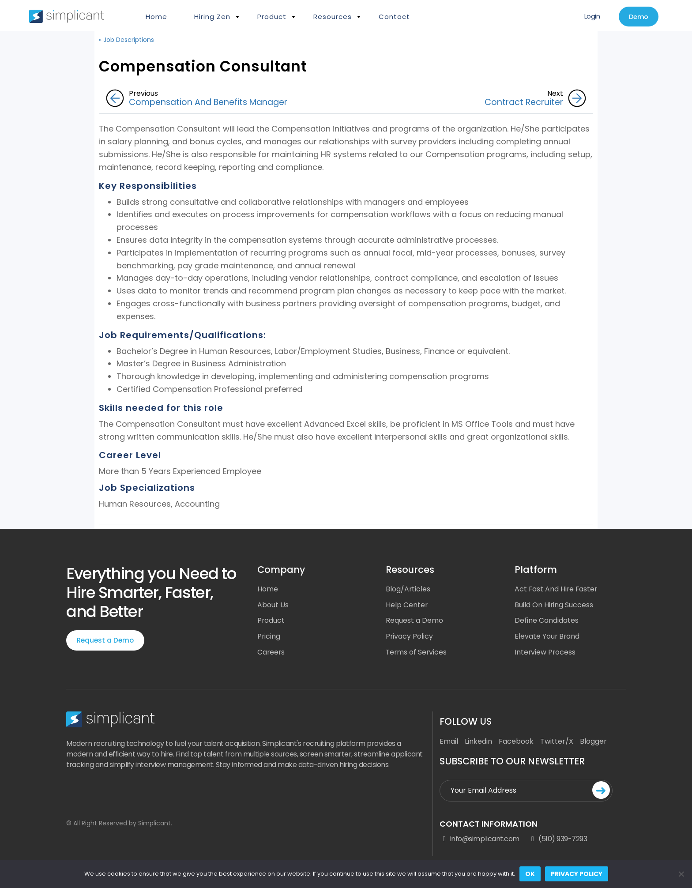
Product (271, 16)
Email (449, 742)
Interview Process (545, 653)
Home (156, 16)
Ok (530, 873)
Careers (271, 653)
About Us (273, 605)
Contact (394, 16)
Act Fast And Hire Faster (557, 589)
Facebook (516, 742)
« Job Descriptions (126, 39)
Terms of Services (417, 653)
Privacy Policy (409, 637)
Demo (637, 17)
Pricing (269, 637)
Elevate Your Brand (547, 637)
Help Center (407, 605)
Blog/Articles (408, 589)
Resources (332, 16)
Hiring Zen (212, 16)
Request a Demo (105, 640)
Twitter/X (556, 742)
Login (590, 16)
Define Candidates (547, 621)
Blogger (593, 742)
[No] (681, 873)
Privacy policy (576, 873)
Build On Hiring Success (554, 605)
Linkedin (478, 742)
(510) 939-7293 (557, 840)
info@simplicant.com (479, 840)
